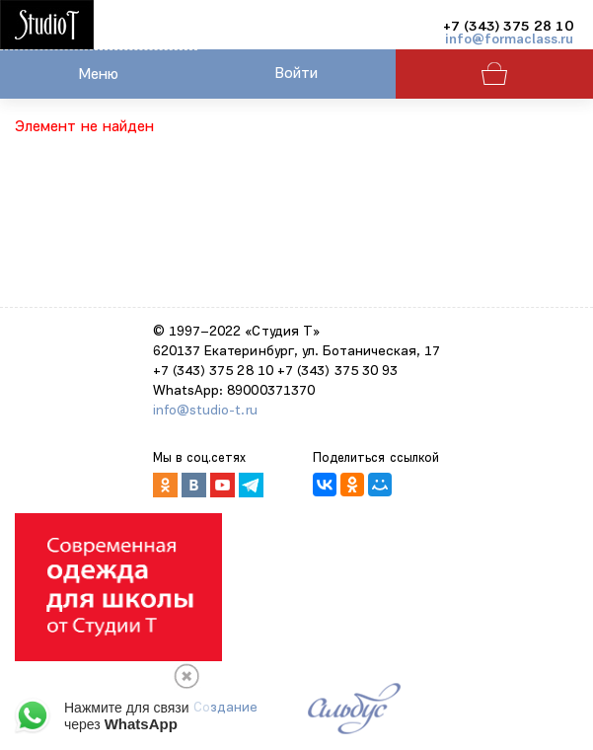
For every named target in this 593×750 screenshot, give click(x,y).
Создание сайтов (225, 718)
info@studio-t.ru (205, 411)
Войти (296, 74)
